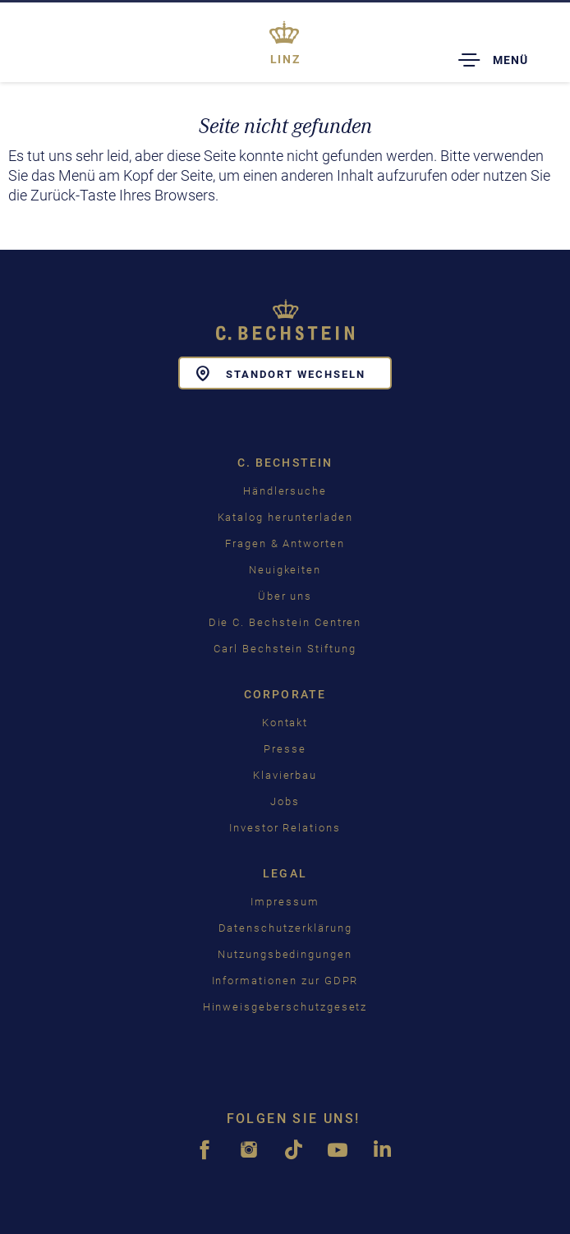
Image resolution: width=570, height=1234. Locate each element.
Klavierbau (285, 775)
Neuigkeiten (285, 570)
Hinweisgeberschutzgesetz (285, 1007)
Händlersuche (285, 491)
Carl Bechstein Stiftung (285, 648)
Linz (285, 59)
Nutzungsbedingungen (285, 954)
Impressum (285, 902)
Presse (285, 749)
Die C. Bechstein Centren (285, 622)
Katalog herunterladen (285, 517)
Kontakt (285, 722)
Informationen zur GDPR (285, 980)
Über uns (285, 596)
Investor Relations (285, 828)
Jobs (285, 801)
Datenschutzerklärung (285, 928)
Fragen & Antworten (285, 543)
